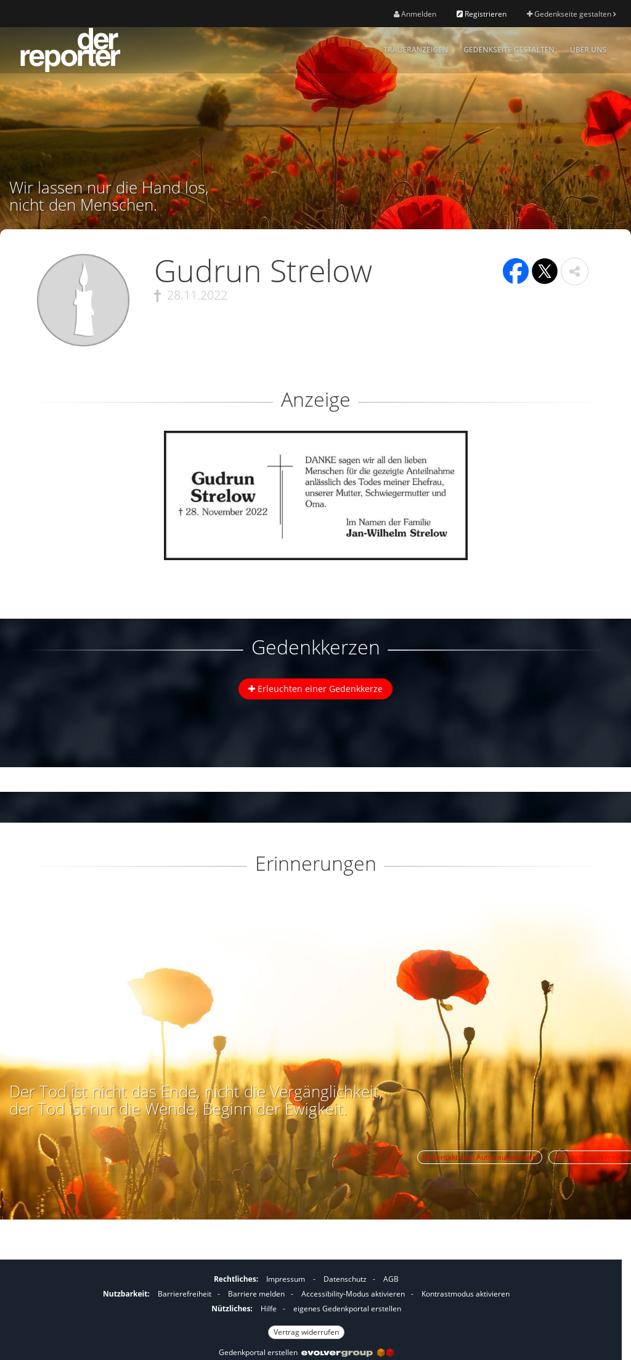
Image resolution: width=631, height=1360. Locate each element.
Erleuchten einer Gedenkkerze (315, 688)
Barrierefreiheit (184, 1294)
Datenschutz (345, 1279)
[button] (574, 271)
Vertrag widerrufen (306, 1332)
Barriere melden (256, 1294)
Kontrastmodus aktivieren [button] (465, 1294)
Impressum (285, 1279)
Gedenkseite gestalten (571, 14)
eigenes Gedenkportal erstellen (347, 1308)
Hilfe (269, 1308)
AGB (391, 1279)
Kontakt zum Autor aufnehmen (480, 1157)
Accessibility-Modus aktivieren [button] (353, 1294)
